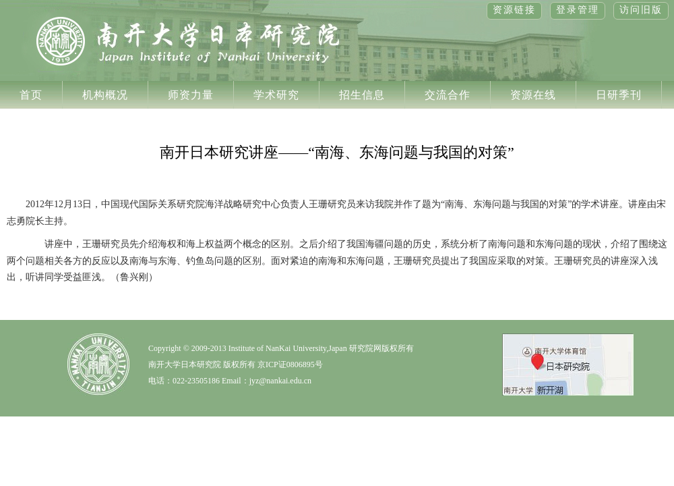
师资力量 (191, 95)
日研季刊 (619, 95)
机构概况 (105, 95)
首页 (31, 95)
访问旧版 (641, 10)
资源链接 (514, 10)
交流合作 (447, 95)
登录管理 (577, 10)
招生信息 (362, 95)
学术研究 (276, 95)
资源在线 (533, 95)
